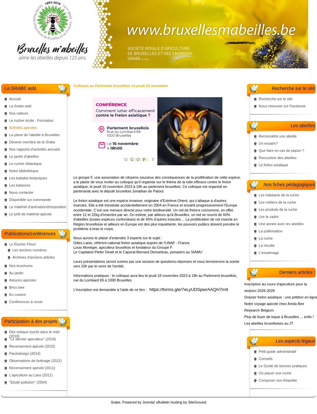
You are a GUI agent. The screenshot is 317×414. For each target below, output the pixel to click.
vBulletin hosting (169, 402)
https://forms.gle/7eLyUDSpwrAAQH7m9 (188, 289)
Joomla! (148, 402)
